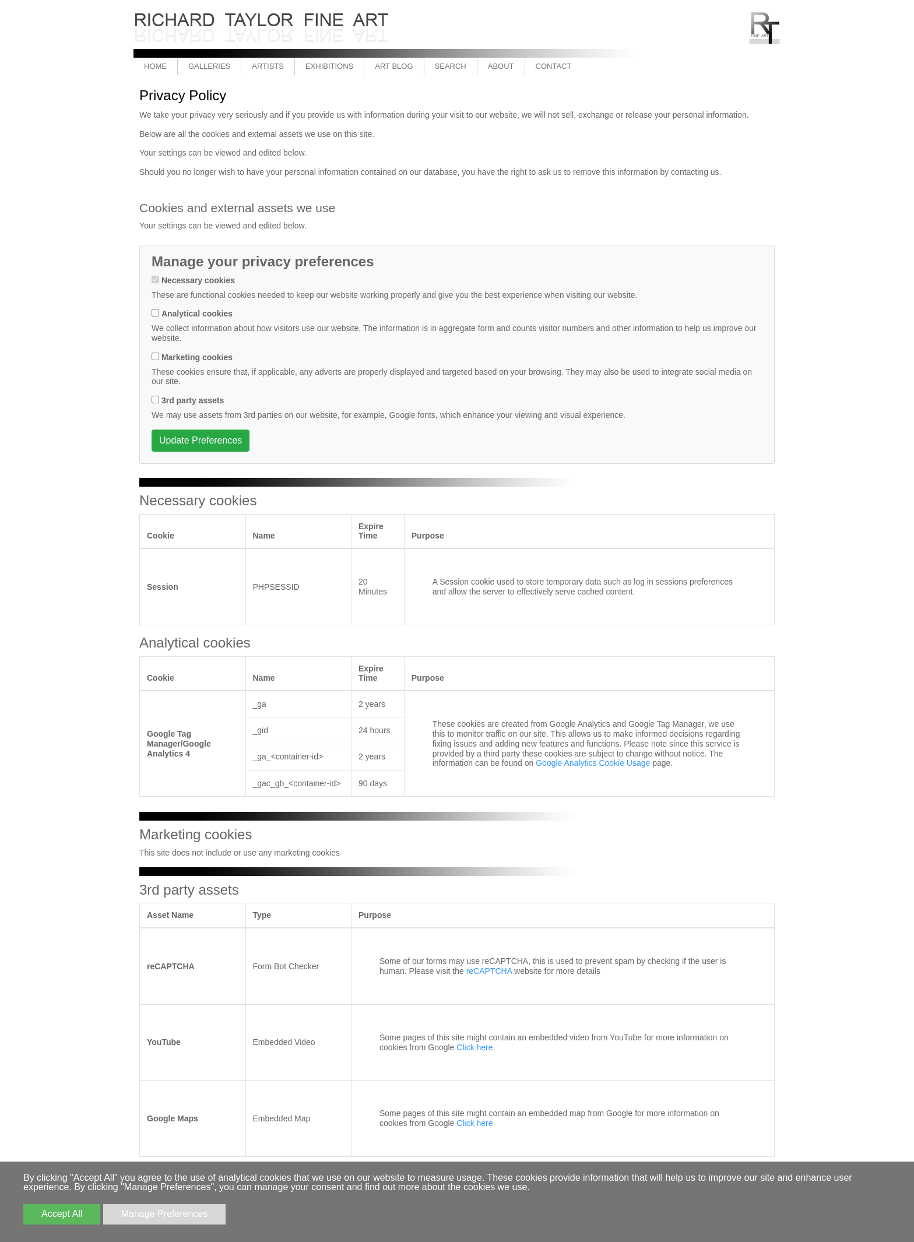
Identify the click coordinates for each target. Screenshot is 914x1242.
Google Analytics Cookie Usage (593, 763)
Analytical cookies (197, 313)
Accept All (61, 1214)
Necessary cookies (198, 280)
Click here (474, 1047)
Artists (268, 66)
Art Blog (394, 66)
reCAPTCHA (489, 971)
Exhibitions (329, 66)
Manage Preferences (164, 1214)
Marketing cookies (197, 357)
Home (155, 66)
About (501, 66)
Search (450, 66)
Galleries (209, 66)
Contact (554, 66)
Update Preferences (200, 440)
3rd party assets (192, 400)
